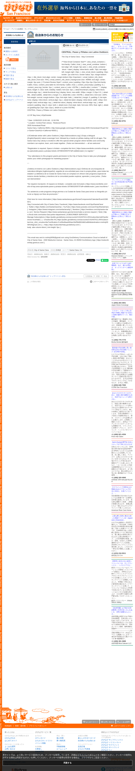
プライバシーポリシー (37, 726)
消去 (105, 276)
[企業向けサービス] (108, 20)
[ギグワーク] (70, 20)
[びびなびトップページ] (17, 8)
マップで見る (10, 72)
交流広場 (81, 747)
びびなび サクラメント (110, 745)
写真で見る (9, 75)
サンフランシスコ (30, 29)
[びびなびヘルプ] (96, 20)
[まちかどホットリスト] (53, 18)
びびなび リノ (106, 750)
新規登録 (14, 42)
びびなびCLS (10, 738)
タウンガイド (40, 738)
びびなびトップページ (14, 100)
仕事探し (38, 749)
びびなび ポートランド (110, 747)
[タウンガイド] (38, 18)
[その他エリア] (122, 20)
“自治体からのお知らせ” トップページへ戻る (48, 276)
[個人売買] (97, 18)
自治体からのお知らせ (14, 35)
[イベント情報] (67, 18)
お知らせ (8, 87)
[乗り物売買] (107, 18)
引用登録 (88, 276)
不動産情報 (61, 747)
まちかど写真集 (84, 749)
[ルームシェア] (8, 20)
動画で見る (9, 79)
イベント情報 (40, 743)
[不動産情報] (118, 18)
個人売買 (60, 738)
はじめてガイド (11, 741)
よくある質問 (10, 747)
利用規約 (8, 726)
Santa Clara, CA (75, 250)
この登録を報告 (35, 281)
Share (98, 260)
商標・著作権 (20, 726)
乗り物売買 (61, 741)
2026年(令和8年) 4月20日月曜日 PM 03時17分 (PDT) (115, 29)
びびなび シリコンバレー (111, 742)
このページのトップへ (101, 281)
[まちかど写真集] (58, 20)
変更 (98, 276)
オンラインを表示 (12, 55)
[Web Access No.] (84, 20)
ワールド (6, 29)
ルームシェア (62, 749)
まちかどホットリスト (44, 741)
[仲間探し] (19, 20)
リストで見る (10, 68)
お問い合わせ (10, 749)
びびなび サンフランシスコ (112, 740)
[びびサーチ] (8, 18)
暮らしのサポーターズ (86, 738)
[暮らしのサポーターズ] (32, 20)
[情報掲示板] (87, 18)
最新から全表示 (11, 51)
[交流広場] (46, 20)
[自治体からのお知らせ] (22, 18)
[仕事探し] (77, 18)
